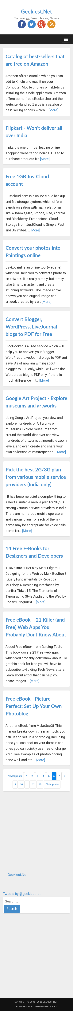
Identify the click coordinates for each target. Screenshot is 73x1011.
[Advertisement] (36, 831)
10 (21, 784)
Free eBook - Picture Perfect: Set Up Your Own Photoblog (34, 706)
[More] (53, 110)
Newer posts (15, 776)
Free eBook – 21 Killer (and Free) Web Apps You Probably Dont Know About (36, 627)
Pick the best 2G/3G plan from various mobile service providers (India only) (36, 476)
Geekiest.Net (36, 11)
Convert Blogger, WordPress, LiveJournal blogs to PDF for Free (31, 326)
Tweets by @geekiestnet (21, 894)
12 (33, 784)
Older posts (52, 784)
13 (40, 784)
